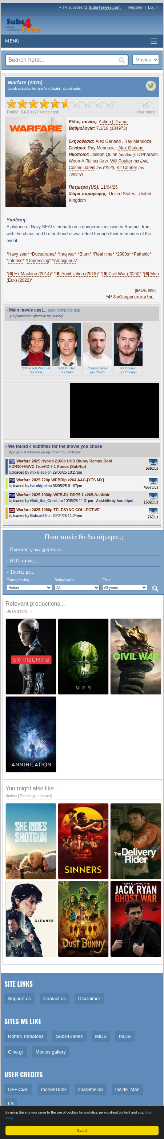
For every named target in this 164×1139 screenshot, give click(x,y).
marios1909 (53, 1089)
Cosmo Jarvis (82, 167)
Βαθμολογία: (65, 580)
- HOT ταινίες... (23, 561)
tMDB (125, 1036)
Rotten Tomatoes (26, 1036)
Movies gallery (51, 1052)
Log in (153, 7)
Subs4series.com (105, 7)
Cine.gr (15, 1052)
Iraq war (67, 254)
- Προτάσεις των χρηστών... (35, 549)
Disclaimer (89, 998)
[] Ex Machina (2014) (29, 273)
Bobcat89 (38, 516)
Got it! (82, 1130)
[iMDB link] (145, 290)
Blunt (84, 254)
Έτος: (106, 580)
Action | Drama (113, 121)
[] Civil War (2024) (121, 273)
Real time (103, 254)
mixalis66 (38, 472)
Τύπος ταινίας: (18, 580)
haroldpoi (38, 486)
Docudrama (43, 254)
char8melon (90, 1089)
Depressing (38, 260)
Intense (15, 260)
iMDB (101, 1036)
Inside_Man (127, 1089)
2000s (123, 254)
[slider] (60, 104)
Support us (19, 998)
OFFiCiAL (18, 1089)
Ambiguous (65, 260)
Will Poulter (121, 161)
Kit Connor (127, 167)
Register (135, 7)
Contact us (54, 998)
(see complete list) (64, 310)
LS (11, 1103)
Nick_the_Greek (44, 501)
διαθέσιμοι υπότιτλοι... (131, 297)
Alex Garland (108, 141)
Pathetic (141, 254)
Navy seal (18, 254)
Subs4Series (69, 1036)
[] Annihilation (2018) (77, 273)
